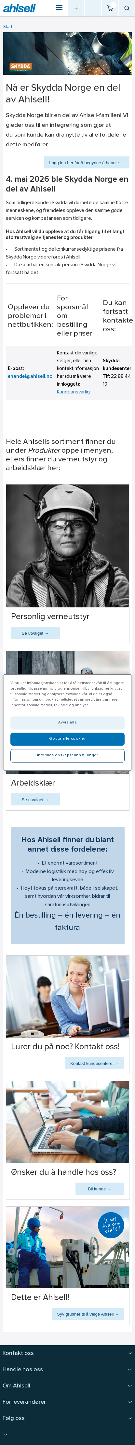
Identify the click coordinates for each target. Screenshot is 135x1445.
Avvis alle (67, 722)
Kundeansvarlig (73, 392)
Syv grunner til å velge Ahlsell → (88, 1314)
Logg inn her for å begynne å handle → (86, 162)
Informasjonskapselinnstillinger (67, 755)
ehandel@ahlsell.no (30, 377)
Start (7, 27)
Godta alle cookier (67, 739)
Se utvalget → (35, 633)
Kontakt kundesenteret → (94, 1063)
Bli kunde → (100, 1188)
